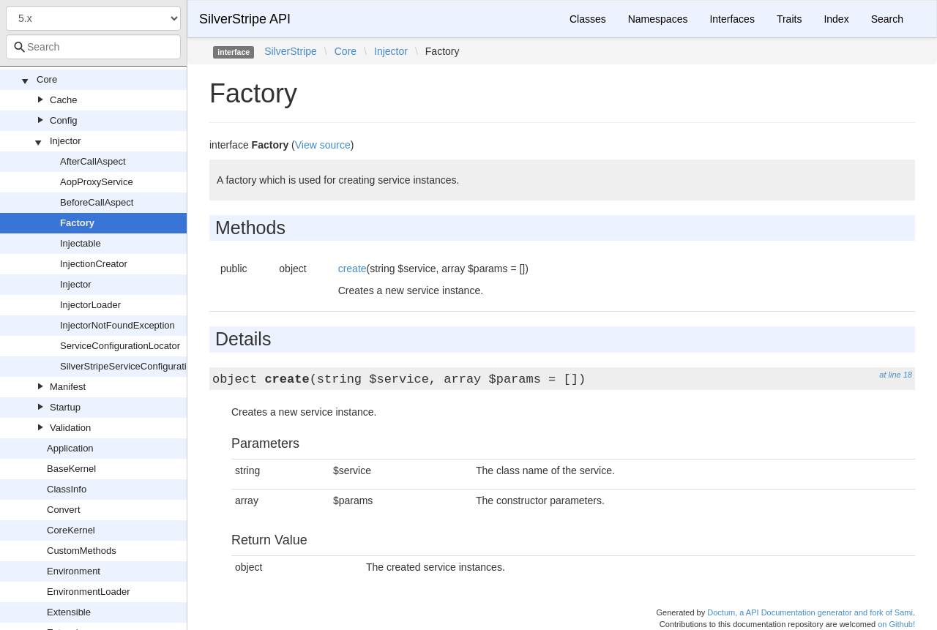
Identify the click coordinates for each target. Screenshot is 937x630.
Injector (65, 140)
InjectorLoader (90, 304)
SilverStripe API (245, 19)
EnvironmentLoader (88, 591)
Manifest (68, 386)
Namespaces (658, 19)
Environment (73, 571)
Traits (789, 19)
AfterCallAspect (93, 161)
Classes (588, 19)
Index (836, 19)
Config (64, 120)
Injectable (80, 243)
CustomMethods (81, 550)
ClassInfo (66, 489)
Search (887, 19)
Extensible (69, 612)
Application (70, 448)
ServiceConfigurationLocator (120, 345)
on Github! (896, 624)
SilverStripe (290, 51)
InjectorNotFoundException (117, 325)
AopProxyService (96, 181)
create (352, 268)
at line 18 (895, 374)
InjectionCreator (93, 263)
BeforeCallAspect (96, 202)
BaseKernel (71, 468)
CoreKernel (71, 530)
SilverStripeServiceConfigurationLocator (144, 366)
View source (323, 145)
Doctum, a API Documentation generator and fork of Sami (810, 612)
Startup (65, 407)
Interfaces (731, 19)
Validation (70, 427)
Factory (77, 222)
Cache (64, 99)
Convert (64, 509)
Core (47, 79)
